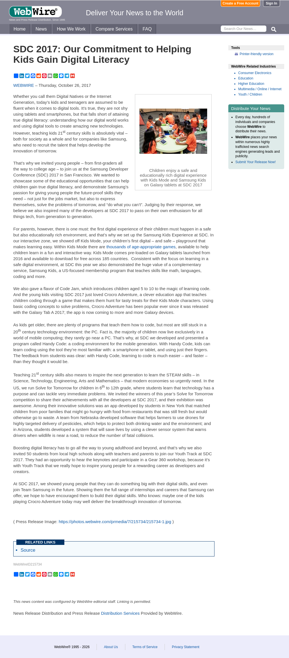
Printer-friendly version (256, 54)
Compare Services (114, 29)
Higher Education (251, 84)
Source (28, 550)
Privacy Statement (185, 647)
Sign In (271, 3)
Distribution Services (120, 613)
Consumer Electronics (254, 73)
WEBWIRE (23, 85)
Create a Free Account (241, 3)
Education (245, 78)
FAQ (147, 29)
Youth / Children (250, 94)
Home (20, 29)
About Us (111, 647)
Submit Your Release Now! (255, 162)
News (41, 29)
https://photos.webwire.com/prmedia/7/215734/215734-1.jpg (115, 521)
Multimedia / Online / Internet (259, 89)
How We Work (71, 29)
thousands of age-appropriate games (141, 246)
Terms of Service (144, 647)
